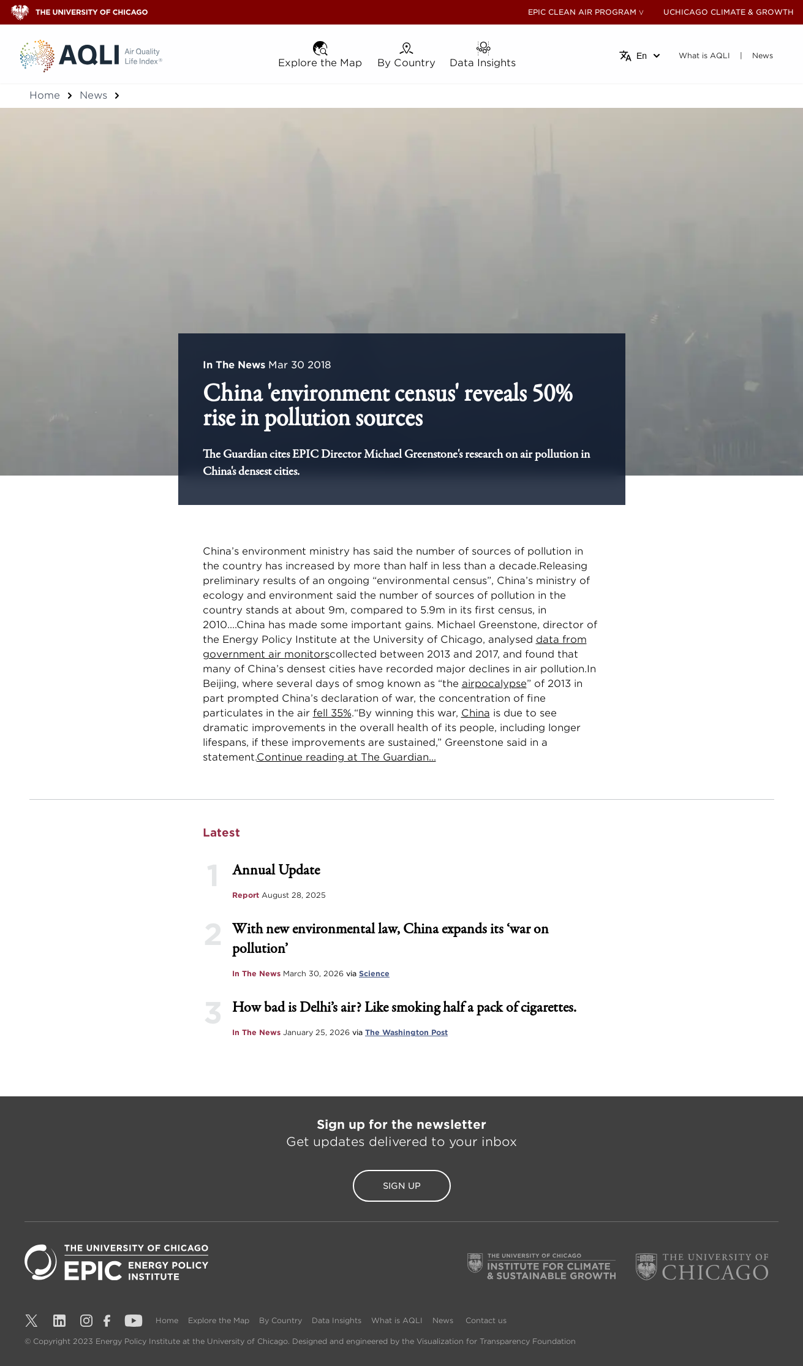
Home (44, 95)
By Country (280, 1320)
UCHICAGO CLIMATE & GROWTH (728, 12)
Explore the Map (218, 1320)
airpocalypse (494, 683)
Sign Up (402, 1186)
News (93, 95)
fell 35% (332, 713)
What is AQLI (397, 1320)
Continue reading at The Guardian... (346, 757)
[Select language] (640, 56)
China (475, 713)
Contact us (486, 1320)
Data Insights (336, 1320)
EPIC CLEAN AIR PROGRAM (582, 12)
